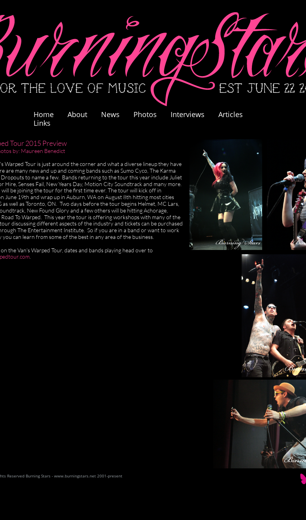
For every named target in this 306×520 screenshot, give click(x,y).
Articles (230, 114)
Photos (149, 114)
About (77, 114)
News (110, 114)
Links (42, 123)
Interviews (188, 114)
